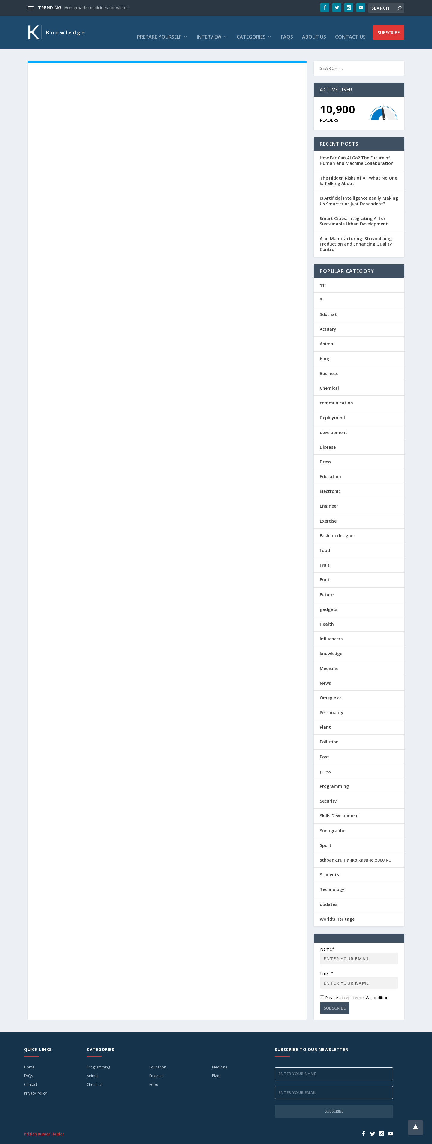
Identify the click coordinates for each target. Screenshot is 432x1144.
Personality (332, 703)
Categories (251, 28)
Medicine (329, 659)
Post (324, 748)
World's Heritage (337, 910)
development (333, 423)
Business (329, 364)
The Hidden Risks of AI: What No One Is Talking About (358, 171)
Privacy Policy (35, 1084)
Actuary (328, 320)
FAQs (287, 28)
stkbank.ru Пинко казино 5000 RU (356, 851)
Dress (325, 453)
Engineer (329, 497)
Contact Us (350, 28)
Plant (325, 718)
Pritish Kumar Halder (44, 1125)
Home (29, 1058)
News (325, 674)
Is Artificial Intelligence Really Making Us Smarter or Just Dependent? (359, 191)
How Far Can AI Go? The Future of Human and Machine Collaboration (357, 151)
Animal (327, 335)
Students (329, 865)
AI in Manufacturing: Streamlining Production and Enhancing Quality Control (356, 235)
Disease (328, 438)
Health (327, 615)
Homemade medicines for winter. (96, 7)
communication (336, 394)
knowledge (331, 644)
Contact (30, 1075)
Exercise (328, 512)
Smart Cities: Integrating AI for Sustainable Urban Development (354, 212)
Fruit (325, 556)
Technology (332, 880)
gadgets (328, 600)
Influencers (331, 630)
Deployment (333, 408)
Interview (209, 28)
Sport (326, 836)
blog (324, 350)
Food (153, 1075)
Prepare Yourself (159, 28)
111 (323, 276)
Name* (359, 946)
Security (328, 792)
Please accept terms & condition (354, 988)
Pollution (329, 733)
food (325, 541)
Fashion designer (337, 526)
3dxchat (328, 305)
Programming (334, 777)
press (325, 762)
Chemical (329, 379)
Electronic (330, 482)
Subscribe (389, 28)
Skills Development (339, 806)
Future (327, 585)
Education (330, 467)
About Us (314, 28)
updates (328, 895)
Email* (359, 970)
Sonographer (333, 821)
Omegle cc (330, 689)
